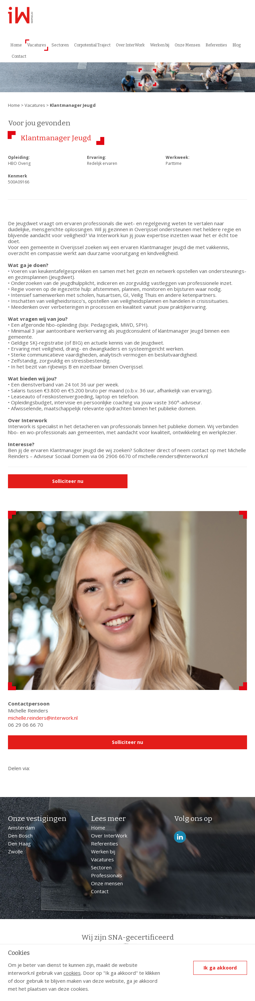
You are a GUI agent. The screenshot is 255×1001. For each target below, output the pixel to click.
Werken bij (159, 45)
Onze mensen (107, 883)
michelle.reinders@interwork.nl (43, 717)
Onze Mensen (187, 45)
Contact (19, 56)
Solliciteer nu (67, 481)
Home (16, 45)
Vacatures (36, 45)
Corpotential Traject (92, 45)
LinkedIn (180, 837)
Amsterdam (21, 827)
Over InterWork (130, 45)
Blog (236, 45)
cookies (72, 972)
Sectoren (60, 45)
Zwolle (15, 851)
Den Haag (19, 843)
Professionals (106, 875)
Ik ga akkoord (220, 968)
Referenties (216, 45)
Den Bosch (20, 835)
